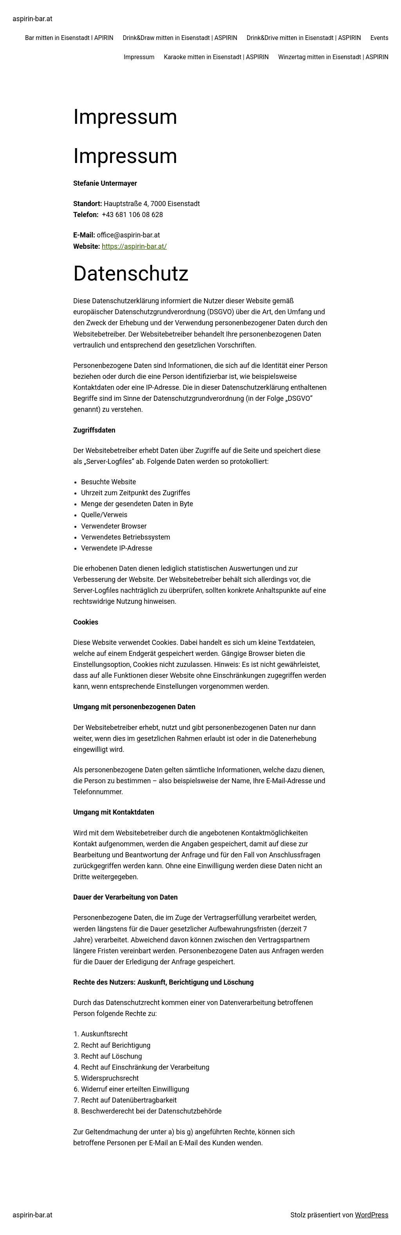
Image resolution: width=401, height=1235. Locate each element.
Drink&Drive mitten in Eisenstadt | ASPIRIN (304, 38)
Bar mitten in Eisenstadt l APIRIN (69, 38)
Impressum (139, 57)
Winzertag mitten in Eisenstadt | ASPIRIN (333, 57)
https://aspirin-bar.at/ (134, 246)
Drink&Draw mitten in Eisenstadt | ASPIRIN (180, 38)
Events (379, 38)
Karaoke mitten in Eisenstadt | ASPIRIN (216, 57)
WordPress (371, 1215)
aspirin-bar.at (32, 19)
